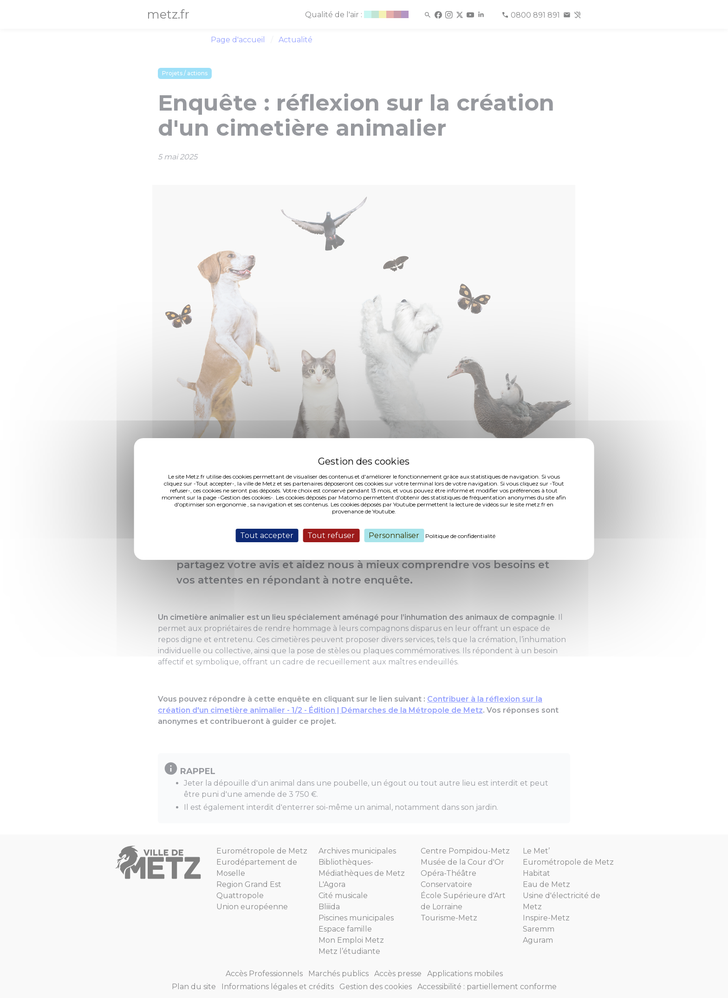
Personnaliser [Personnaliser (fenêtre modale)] (394, 535)
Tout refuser (331, 535)
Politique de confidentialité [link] (460, 535)
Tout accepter (266, 535)
